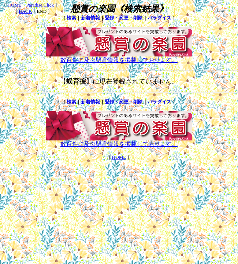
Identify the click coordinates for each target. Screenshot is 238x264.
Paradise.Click (40, 5)
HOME (14, 5)
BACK (25, 11)
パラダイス (159, 18)
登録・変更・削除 (124, 18)
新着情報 (90, 18)
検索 (71, 18)
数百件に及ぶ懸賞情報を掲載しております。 (119, 57)
